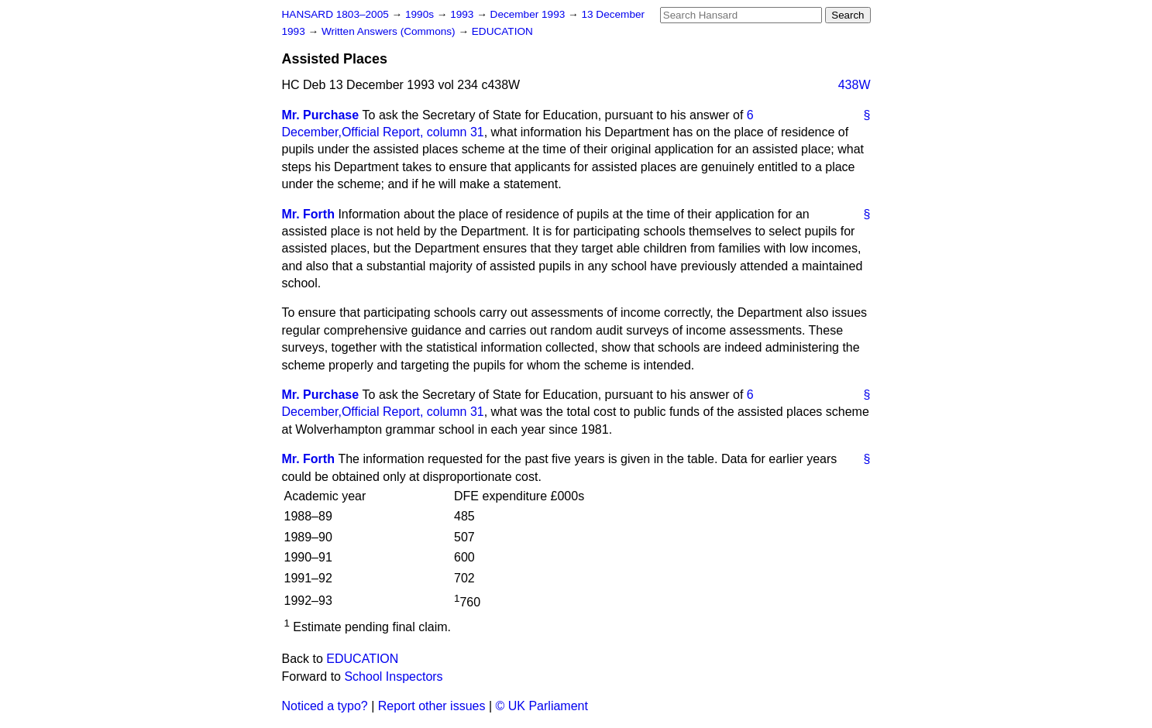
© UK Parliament (542, 706)
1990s (421, 14)
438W (854, 84)
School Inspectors (393, 676)
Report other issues (432, 706)
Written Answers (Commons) (390, 31)
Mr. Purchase (320, 115)
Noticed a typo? (325, 706)
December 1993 (529, 14)
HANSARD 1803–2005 (335, 14)
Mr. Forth (308, 214)
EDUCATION (502, 31)
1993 (463, 14)
